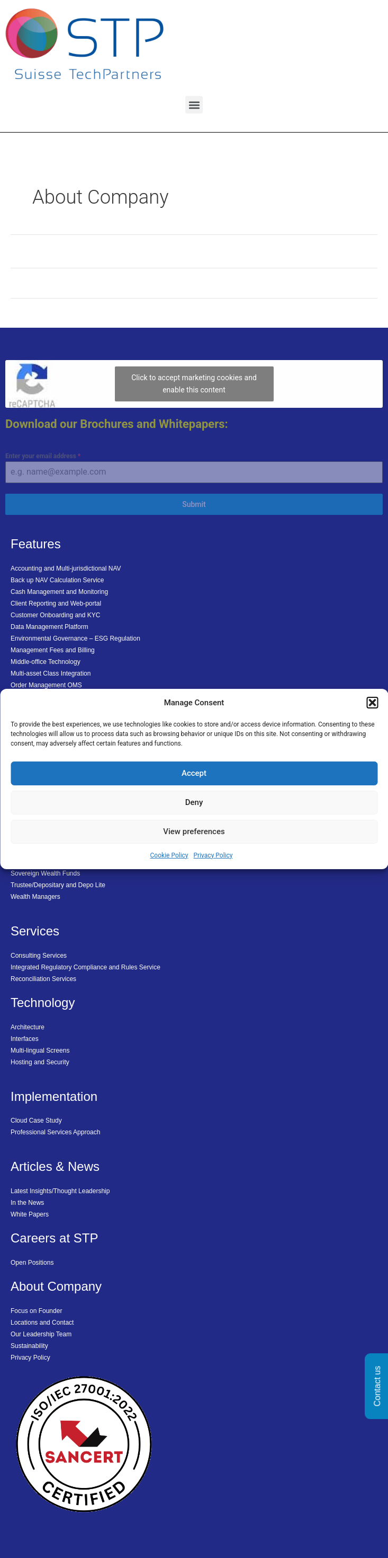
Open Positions (32, 1262)
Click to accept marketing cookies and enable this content (194, 383)
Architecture (27, 1027)
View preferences (193, 831)
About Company (56, 1286)
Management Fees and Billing (53, 650)
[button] (372, 702)
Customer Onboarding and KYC (55, 615)
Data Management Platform (49, 627)
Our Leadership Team (41, 1334)
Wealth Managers (35, 896)
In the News (27, 1202)
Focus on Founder (36, 1311)
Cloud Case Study (36, 1120)
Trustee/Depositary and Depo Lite (58, 885)
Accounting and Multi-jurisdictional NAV (66, 568)
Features (36, 544)
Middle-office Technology (45, 662)
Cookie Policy (169, 855)
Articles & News (55, 1166)
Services (35, 931)
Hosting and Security (40, 1062)
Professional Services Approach (55, 1132)
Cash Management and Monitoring (59, 592)
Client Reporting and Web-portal (56, 603)
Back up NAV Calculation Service (57, 580)
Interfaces (25, 1039)
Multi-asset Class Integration (51, 673)
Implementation (54, 1096)
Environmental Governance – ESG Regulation (75, 638)
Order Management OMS (46, 685)
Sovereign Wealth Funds (45, 873)
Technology (43, 1002)
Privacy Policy (213, 855)
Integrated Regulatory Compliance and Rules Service (85, 967)
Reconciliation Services (43, 979)
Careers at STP (54, 1238)
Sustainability (29, 1346)
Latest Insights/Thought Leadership (60, 1191)
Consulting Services (39, 955)
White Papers (30, 1214)
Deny (194, 802)
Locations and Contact (42, 1322)
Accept (194, 773)
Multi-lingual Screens (40, 1050)
